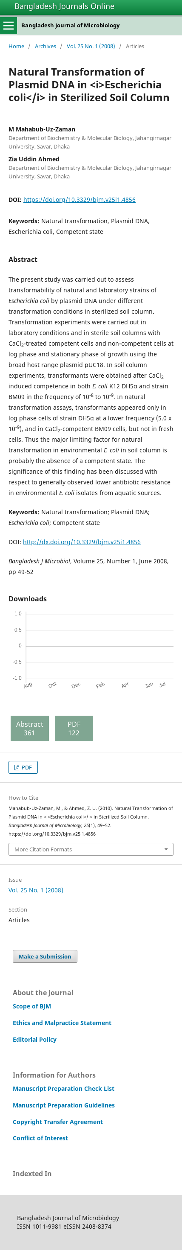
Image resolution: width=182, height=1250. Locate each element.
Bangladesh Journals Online (64, 6)
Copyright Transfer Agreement (58, 1122)
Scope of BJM (32, 1006)
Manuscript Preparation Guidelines (64, 1105)
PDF (26, 767)
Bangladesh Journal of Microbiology (70, 25)
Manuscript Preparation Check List (63, 1088)
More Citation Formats (43, 849)
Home (16, 46)
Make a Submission (45, 956)
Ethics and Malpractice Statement (62, 1023)
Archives (45, 46)
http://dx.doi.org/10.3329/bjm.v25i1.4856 (82, 542)
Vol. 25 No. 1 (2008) (91, 46)
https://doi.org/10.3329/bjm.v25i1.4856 (79, 199)
